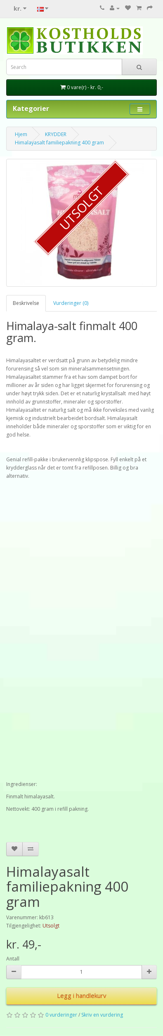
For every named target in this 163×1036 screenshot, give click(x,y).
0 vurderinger (61, 1014)
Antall (12, 958)
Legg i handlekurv (81, 995)
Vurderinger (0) (70, 303)
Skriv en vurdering (102, 1014)
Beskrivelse (26, 303)
